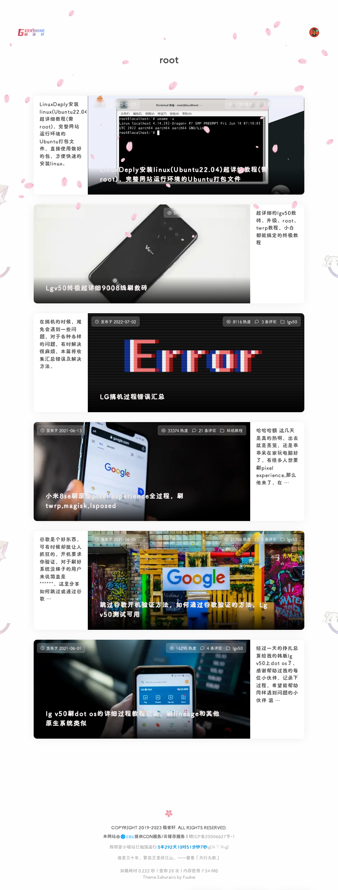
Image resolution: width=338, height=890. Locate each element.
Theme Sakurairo (159, 876)
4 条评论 (214, 650)
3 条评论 (269, 323)
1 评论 (269, 104)
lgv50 (238, 215)
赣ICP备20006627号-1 (212, 836)
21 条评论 (207, 432)
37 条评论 (213, 215)
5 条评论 (269, 541)
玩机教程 (235, 432)
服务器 (291, 104)
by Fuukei (186, 876)
